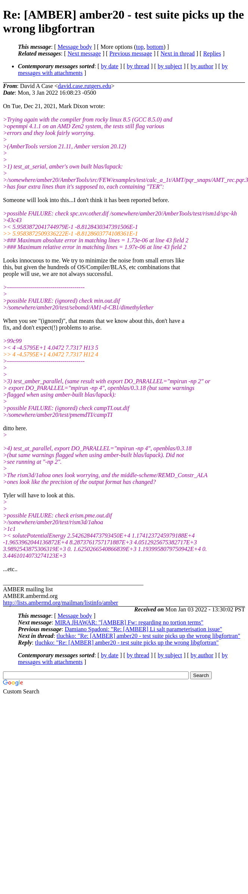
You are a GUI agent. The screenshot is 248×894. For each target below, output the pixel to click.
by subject (170, 66)
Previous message (130, 53)
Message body (75, 47)
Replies (212, 53)
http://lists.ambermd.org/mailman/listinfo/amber (60, 602)
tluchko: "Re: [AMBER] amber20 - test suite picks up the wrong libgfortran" (149, 636)
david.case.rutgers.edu (84, 86)
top (139, 47)
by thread (138, 66)
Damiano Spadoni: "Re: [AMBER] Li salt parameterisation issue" (143, 629)
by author (201, 66)
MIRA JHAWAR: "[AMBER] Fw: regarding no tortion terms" (129, 622)
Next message (84, 53)
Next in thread (178, 53)
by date (109, 66)
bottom (154, 47)
